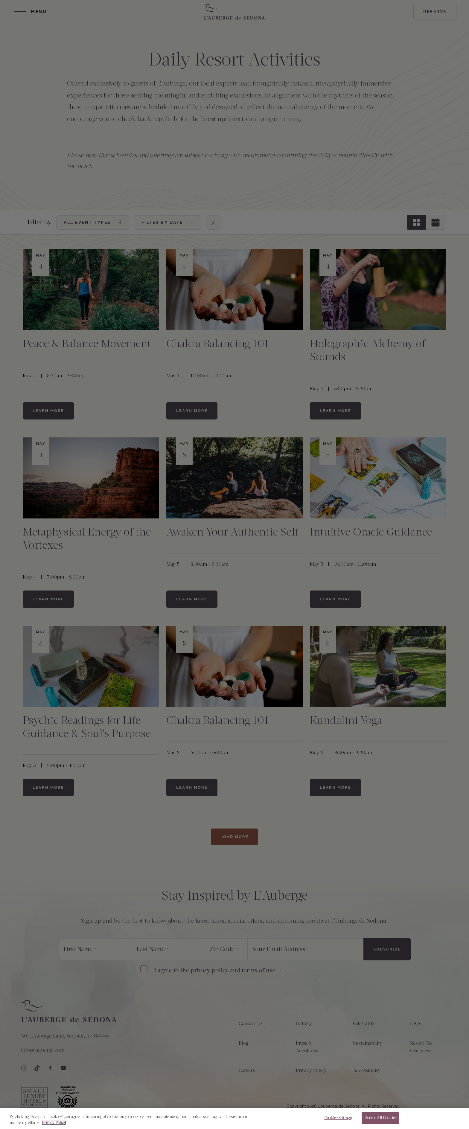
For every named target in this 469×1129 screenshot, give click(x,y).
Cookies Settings (337, 1120)
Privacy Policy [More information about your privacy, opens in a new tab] (54, 1125)
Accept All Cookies (380, 1120)
